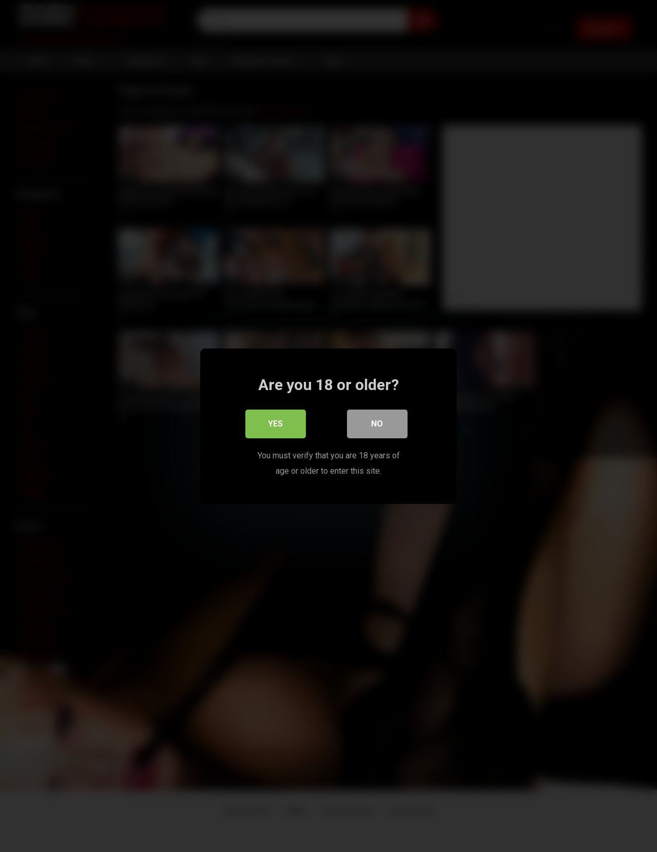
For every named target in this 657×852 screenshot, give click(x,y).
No (377, 423)
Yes (275, 423)
